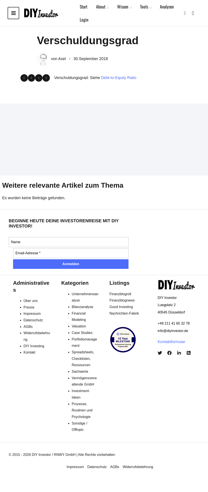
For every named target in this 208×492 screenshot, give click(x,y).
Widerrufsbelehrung (138, 467)
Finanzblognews (122, 300)
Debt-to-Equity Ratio (118, 78)
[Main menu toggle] (13, 13)
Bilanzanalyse (82, 307)
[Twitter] (160, 353)
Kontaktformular (171, 342)
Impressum (32, 313)
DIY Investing (34, 346)
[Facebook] (169, 353)
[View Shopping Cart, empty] (193, 12)
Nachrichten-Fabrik (124, 313)
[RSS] (188, 353)
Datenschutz (33, 320)
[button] (185, 13)
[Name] (69, 242)
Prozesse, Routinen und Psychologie (82, 410)
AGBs (28, 327)
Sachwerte (80, 371)
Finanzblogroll (120, 294)
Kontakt (29, 352)
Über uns (31, 301)
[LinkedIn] (179, 353)
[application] (106, 6)
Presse (29, 307)
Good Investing (121, 307)
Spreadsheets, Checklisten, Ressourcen (83, 358)
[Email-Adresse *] (71, 253)
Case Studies (82, 333)
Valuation (79, 326)
